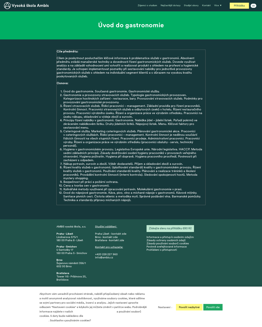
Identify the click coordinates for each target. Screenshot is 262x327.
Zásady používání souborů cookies (168, 244)
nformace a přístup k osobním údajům (170, 237)
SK (253, 6)
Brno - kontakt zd (105, 237)
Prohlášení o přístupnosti (162, 250)
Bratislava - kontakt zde (109, 240)
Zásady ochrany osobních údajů (166, 240)
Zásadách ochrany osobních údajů (95, 311)
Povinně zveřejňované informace (167, 247)
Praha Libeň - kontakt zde (111, 234)
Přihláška (239, 5)
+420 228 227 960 (106, 255)
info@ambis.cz (104, 258)
